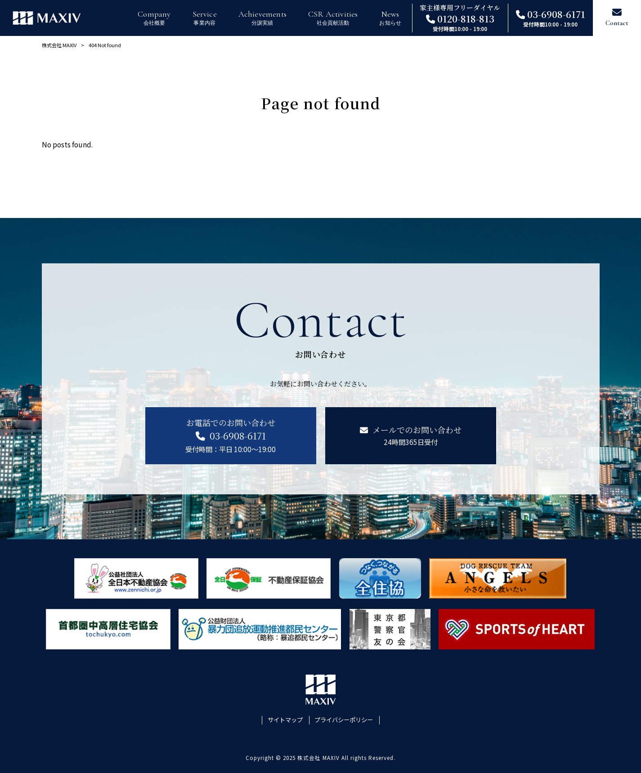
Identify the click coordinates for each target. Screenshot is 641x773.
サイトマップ (285, 720)
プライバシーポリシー (343, 720)
